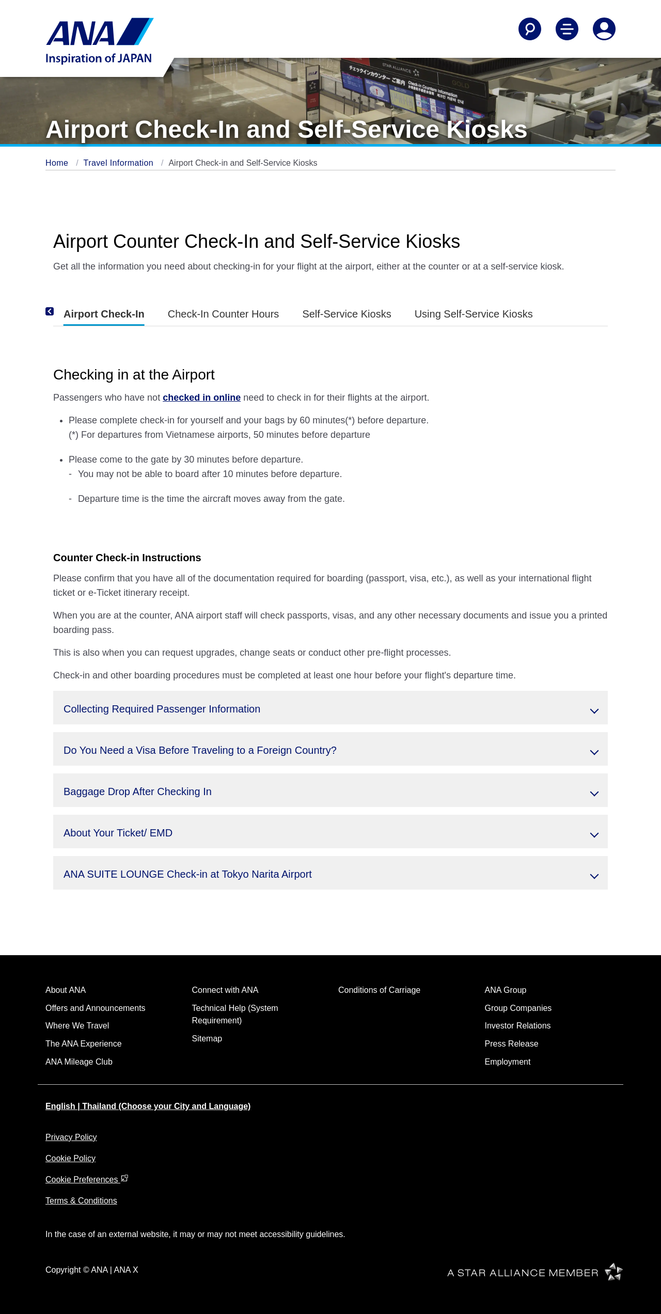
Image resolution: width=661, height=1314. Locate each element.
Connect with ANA (225, 990)
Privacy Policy (71, 1137)
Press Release (512, 1043)
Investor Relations (518, 1025)
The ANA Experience (83, 1043)
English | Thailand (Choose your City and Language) (147, 1106)
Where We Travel (77, 1025)
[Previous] (63, 311)
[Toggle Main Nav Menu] (567, 29)
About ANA (65, 990)
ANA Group (506, 990)
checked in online (202, 397)
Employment (508, 1061)
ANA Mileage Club (79, 1061)
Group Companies (518, 1008)
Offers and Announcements (95, 1008)
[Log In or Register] (604, 29)
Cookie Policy (70, 1158)
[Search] (529, 29)
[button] (330, 707)
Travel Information (120, 163)
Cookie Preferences (87, 1179)
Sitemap (207, 1038)
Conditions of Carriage (379, 990)
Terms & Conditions (81, 1200)
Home (58, 163)
